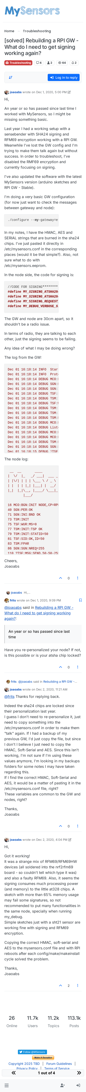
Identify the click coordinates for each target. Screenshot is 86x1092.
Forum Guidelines (59, 1064)
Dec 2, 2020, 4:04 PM (51, 839)
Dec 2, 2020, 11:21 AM (51, 689)
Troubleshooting (18, 62)
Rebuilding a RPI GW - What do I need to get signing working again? (38, 613)
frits (13, 600)
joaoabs (16, 92)
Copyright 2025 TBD (24, 1064)
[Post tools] (78, 578)
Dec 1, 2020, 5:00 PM (51, 92)
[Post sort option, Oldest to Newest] (10, 77)
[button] (6, 1085)
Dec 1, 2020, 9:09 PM (46, 600)
